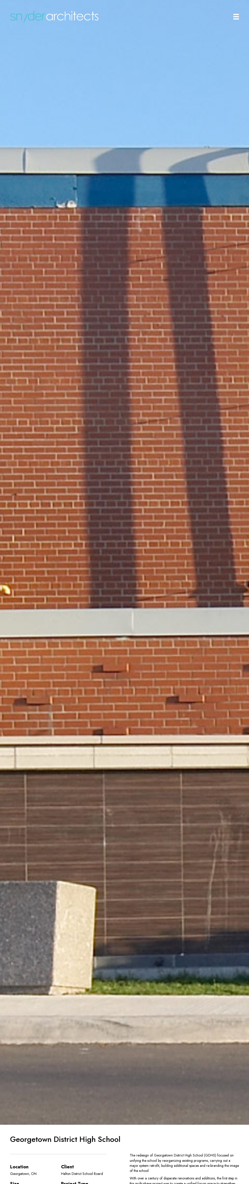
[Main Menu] (236, 17)
